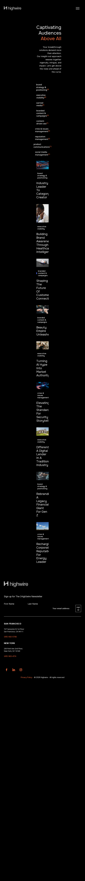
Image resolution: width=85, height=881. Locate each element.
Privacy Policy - (27, 677)
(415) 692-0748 (10, 637)
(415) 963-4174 (10, 656)
